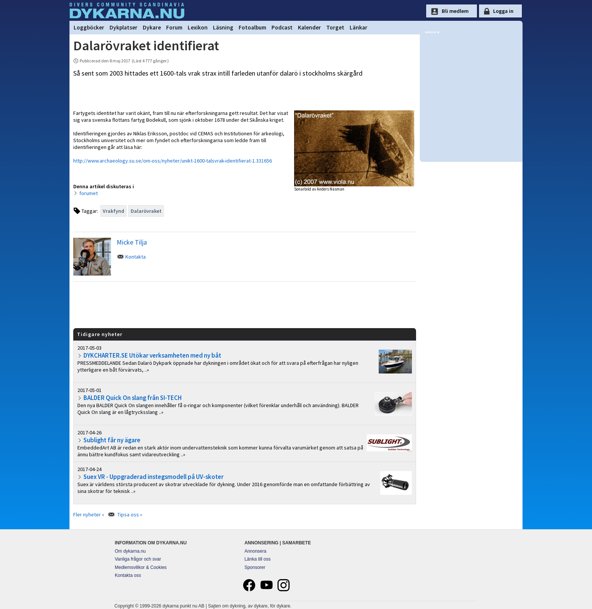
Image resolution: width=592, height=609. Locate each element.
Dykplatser (123, 27)
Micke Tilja (132, 242)
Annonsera (255, 551)
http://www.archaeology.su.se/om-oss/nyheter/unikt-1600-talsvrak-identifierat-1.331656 (172, 160)
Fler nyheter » (88, 514)
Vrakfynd (113, 211)
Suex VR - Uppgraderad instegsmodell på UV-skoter (153, 477)
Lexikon (198, 27)
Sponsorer (254, 567)
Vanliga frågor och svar (138, 559)
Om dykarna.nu (130, 551)
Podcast (282, 27)
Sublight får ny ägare (111, 440)
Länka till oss (257, 559)
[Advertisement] (244, 304)
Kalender (309, 27)
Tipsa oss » (129, 514)
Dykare (152, 27)
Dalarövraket (146, 211)
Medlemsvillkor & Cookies (140, 567)
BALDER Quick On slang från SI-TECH (132, 398)
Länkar (358, 27)
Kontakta (135, 256)
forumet (88, 193)
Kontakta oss (128, 575)
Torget (335, 27)
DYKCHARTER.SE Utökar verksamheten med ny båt (152, 355)
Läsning (223, 27)
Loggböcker (89, 27)
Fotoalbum (252, 27)
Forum (174, 27)
